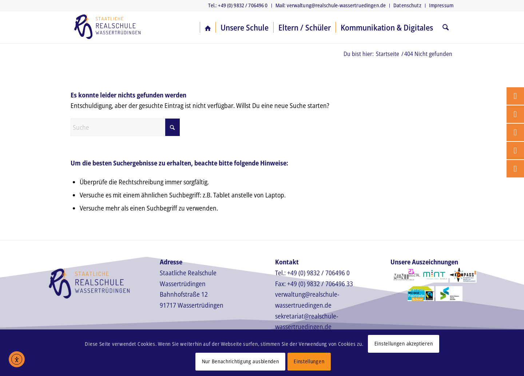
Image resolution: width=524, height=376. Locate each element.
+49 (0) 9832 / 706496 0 (318, 272)
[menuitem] (238, 6)
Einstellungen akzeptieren (403, 343)
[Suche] (445, 27)
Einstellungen (309, 361)
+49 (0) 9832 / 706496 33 (320, 283)
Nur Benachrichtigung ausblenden (240, 361)
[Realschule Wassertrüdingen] (107, 27)
